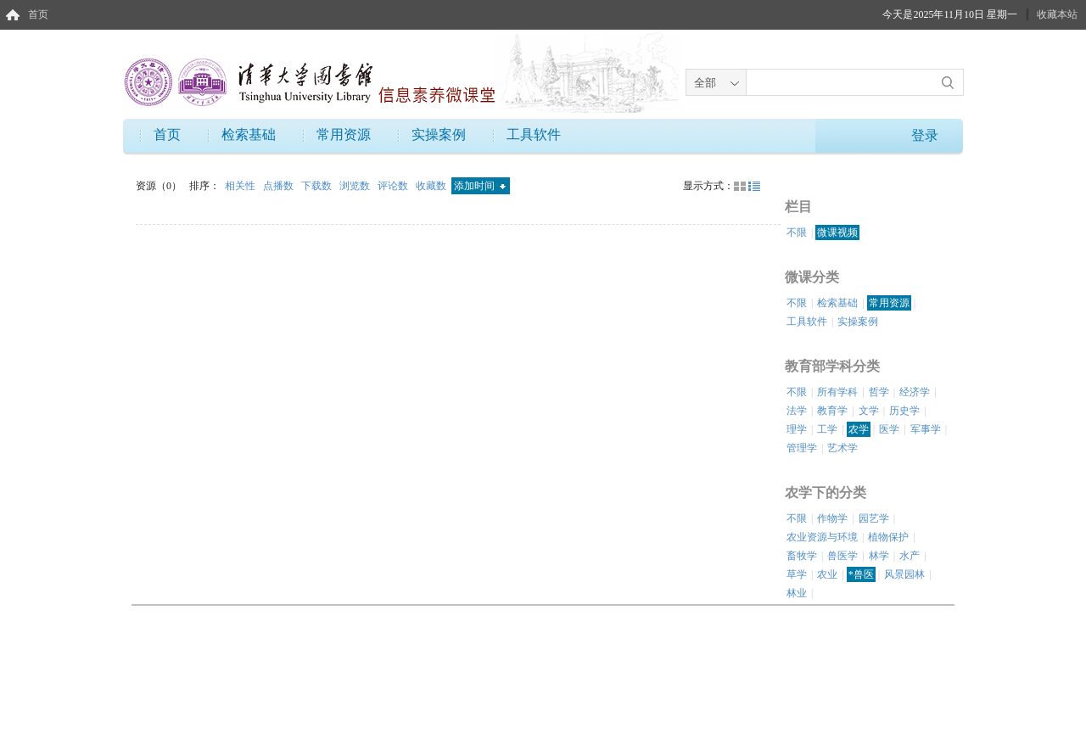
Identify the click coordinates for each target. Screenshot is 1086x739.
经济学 (914, 392)
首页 (38, 14)
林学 (879, 556)
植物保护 (888, 537)
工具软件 (534, 134)
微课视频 (837, 232)
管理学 (802, 448)
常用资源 (343, 134)
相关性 (241, 186)
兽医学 (842, 556)
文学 (869, 411)
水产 (909, 556)
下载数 (317, 186)
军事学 (925, 429)
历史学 (904, 411)
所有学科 (837, 392)
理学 (797, 429)
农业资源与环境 (822, 537)
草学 (797, 574)
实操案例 (438, 134)
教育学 (832, 411)
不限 (797, 232)
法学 (797, 411)
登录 (924, 135)
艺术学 (842, 448)
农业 (827, 574)
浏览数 (355, 186)
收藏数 (432, 186)
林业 (797, 593)
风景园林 (904, 574)
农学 (858, 429)
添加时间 (480, 186)
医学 (889, 429)
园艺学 (874, 518)
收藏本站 (1057, 14)
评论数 (394, 186)
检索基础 (248, 134)
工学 (827, 429)
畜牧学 (802, 556)
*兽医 (861, 574)
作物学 (832, 518)
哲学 (879, 392)
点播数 (279, 186)
